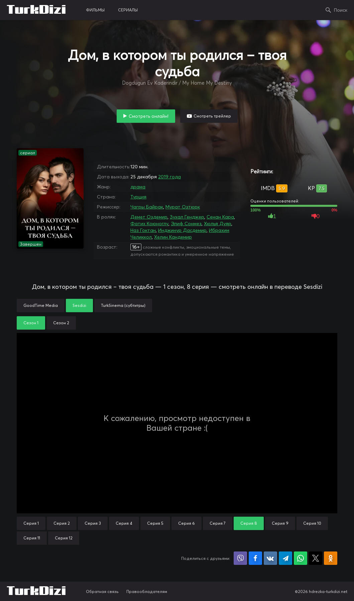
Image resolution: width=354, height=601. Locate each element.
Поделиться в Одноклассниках (330, 558)
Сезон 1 (30, 322)
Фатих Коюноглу (149, 224)
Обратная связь (102, 591)
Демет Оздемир (148, 217)
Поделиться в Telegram (285, 558)
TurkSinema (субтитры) (123, 305)
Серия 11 (31, 537)
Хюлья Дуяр (217, 224)
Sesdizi (79, 305)
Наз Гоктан (143, 230)
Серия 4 (124, 523)
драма (137, 187)
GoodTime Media (40, 305)
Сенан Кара (220, 217)
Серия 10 (312, 523)
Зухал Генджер (187, 217)
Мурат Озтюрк (182, 207)
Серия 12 (64, 537)
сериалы (128, 9)
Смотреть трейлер (212, 115)
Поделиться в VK (270, 558)
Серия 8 (248, 523)
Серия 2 (61, 523)
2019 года (169, 177)
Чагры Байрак (146, 207)
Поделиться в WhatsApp (300, 558)
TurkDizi (36, 10)
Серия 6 (186, 523)
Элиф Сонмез (186, 224)
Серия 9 (280, 523)
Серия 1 (31, 523)
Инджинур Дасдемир (182, 230)
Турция (138, 197)
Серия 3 (93, 523)
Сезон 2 (61, 322)
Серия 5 (155, 523)
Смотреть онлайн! (148, 116)
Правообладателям (146, 591)
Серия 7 (218, 523)
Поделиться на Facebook (255, 558)
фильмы (95, 9)
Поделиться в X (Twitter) (315, 558)
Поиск (340, 10)
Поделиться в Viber (240, 558)
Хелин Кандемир (173, 237)
